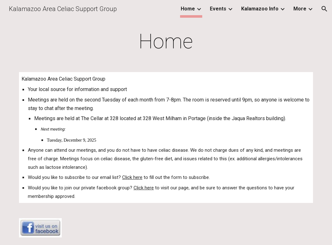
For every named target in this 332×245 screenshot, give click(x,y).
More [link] (299, 9)
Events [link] (218, 9)
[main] (166, 42)
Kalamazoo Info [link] (260, 9)
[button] (324, 8)
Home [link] (188, 9)
